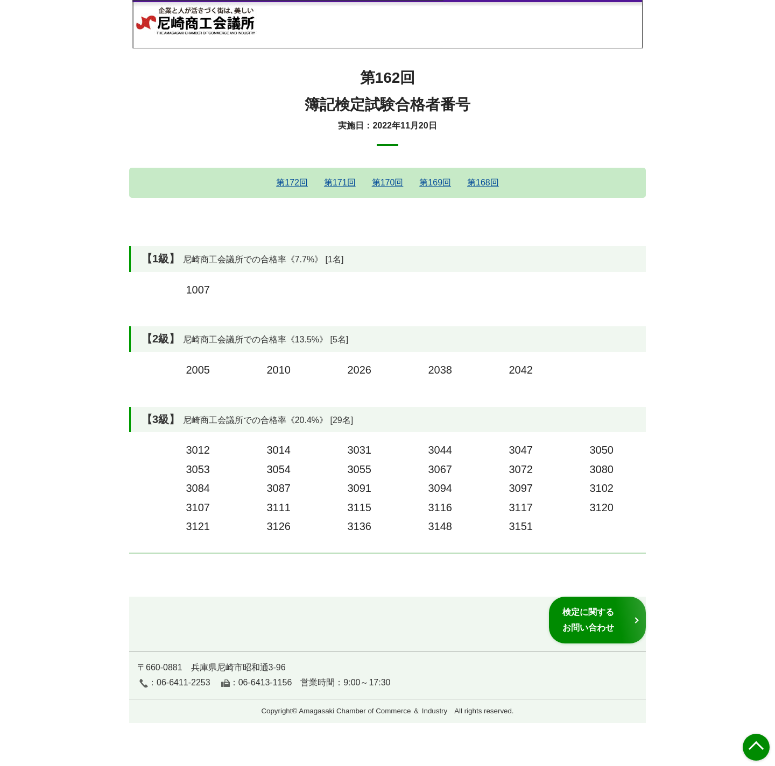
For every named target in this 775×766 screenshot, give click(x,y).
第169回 (435, 182)
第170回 (388, 182)
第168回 (483, 182)
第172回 (292, 182)
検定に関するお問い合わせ (588, 619)
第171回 (340, 182)
